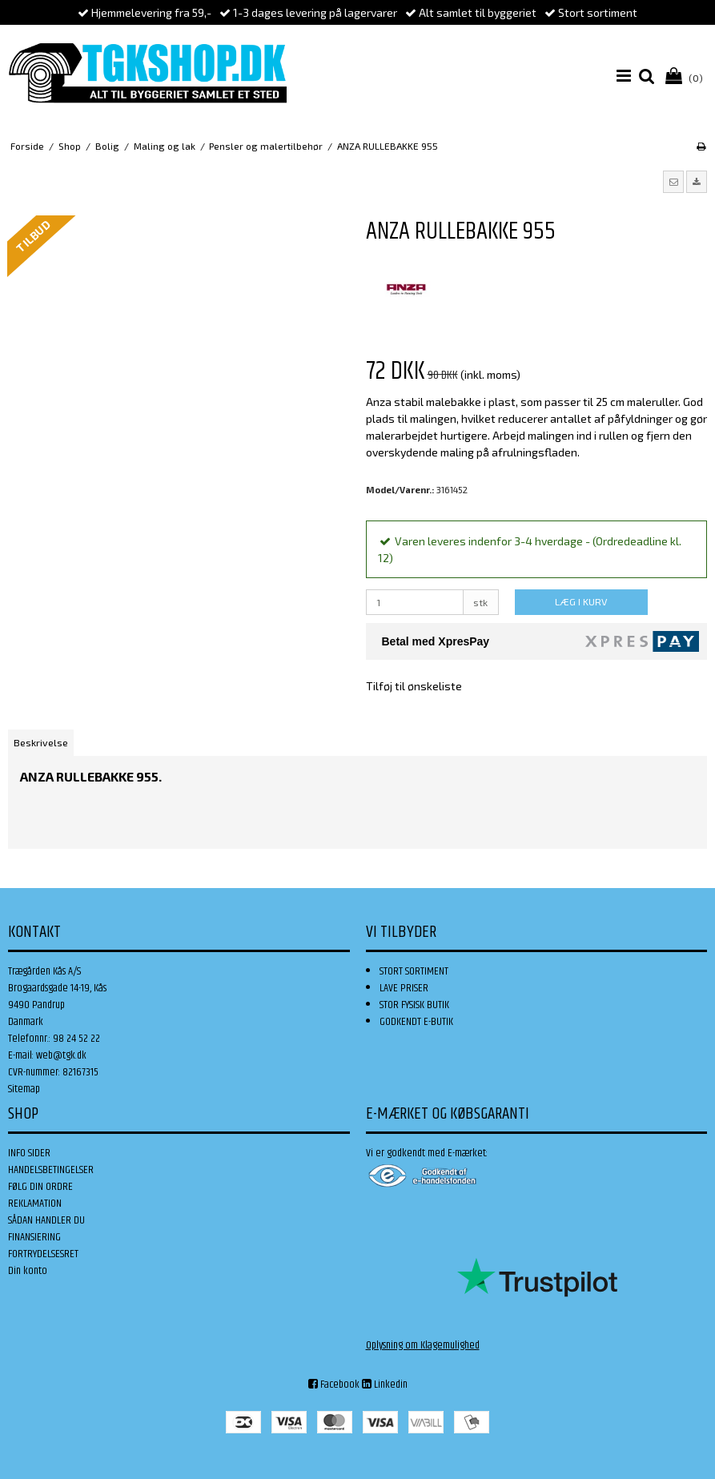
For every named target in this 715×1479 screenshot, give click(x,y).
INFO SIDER (29, 1153)
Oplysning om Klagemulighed (423, 1345)
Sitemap (24, 1089)
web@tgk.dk (61, 1055)
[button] (673, 182)
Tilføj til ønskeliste (414, 686)
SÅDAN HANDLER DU (46, 1220)
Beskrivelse (41, 742)
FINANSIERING (34, 1237)
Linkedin (385, 1384)
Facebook (334, 1384)
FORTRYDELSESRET (43, 1254)
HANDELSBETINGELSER (51, 1170)
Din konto (27, 1271)
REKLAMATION (35, 1203)
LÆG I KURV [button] (581, 601)
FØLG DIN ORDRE (40, 1187)
